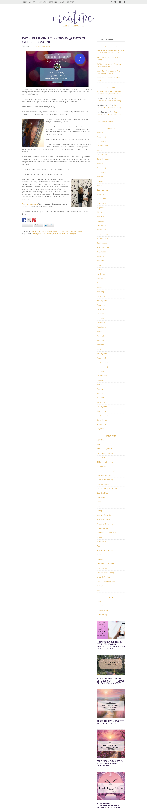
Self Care (80, 231)
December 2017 (102, 362)
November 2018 (102, 314)
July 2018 (100, 331)
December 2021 (102, 190)
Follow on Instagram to (30, 204)
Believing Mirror (37, 234)
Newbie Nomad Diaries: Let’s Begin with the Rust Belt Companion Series (110, 681)
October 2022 (102, 172)
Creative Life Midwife (73, 18)
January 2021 (101, 230)
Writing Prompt (102, 586)
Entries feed (101, 606)
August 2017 (101, 380)
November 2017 (102, 367)
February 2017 (102, 407)
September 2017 (102, 376)
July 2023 (100, 163)
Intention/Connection (69, 231)
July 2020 (100, 256)
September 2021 (102, 203)
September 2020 (103, 247)
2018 (98, 444)
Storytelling (101, 559)
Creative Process (103, 484)
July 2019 (100, 287)
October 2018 (101, 318)
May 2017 (100, 393)
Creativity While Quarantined (107, 488)
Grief (98, 506)
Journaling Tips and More (105, 524)
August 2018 (101, 327)
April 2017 (100, 398)
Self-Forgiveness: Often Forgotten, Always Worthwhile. (110, 763)
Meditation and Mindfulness (106, 533)
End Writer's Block (103, 497)
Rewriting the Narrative (105, 550)
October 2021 (101, 199)
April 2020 (100, 270)
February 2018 (102, 354)
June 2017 (100, 389)
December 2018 (102, 309)
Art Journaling (101, 458)
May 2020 (100, 265)
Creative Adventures (37, 231)
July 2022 (100, 177)
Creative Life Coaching (53, 231)
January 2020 (101, 283)
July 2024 (100, 150)
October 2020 (102, 243)
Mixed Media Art (102, 542)
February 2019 (102, 300)
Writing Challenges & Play (106, 581)
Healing (99, 511)
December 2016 (102, 415)
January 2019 (101, 305)
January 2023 (101, 168)
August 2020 (101, 252)
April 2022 (100, 181)
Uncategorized (102, 568)
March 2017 (101, 402)
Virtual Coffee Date (103, 577)
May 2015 (100, 429)
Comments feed (102, 610)
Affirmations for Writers (105, 453)
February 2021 (102, 225)
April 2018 (100, 345)
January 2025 (101, 137)
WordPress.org (102, 615)
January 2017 (101, 411)
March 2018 (101, 349)
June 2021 (100, 216)
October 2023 (102, 155)
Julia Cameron (47, 234)
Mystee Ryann (102, 119)
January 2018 (101, 358)
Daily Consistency (103, 493)
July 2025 (100, 132)
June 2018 (100, 336)
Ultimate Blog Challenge (105, 564)
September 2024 (103, 146)
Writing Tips (101, 590)
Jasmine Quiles (102, 91)
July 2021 (100, 212)
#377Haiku (100, 440)
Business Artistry (102, 466)
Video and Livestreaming (105, 573)
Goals (99, 502)
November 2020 (102, 239)
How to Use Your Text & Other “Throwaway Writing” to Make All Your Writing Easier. (111, 645)
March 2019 (101, 296)
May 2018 (100, 340)
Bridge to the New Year (105, 462)
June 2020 (100, 261)
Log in (99, 601)
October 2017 (101, 371)
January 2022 (101, 185)
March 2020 (101, 274)
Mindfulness (101, 537)
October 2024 (102, 141)
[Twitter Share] (38, 225)
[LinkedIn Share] (49, 225)
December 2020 (102, 234)
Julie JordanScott (59, 234)
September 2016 (102, 420)
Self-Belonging (71, 234)
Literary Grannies (103, 528)
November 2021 (102, 194)
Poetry (99, 546)
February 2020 (102, 278)
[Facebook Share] (27, 225)
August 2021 (101, 208)
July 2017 (100, 385)
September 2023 (103, 159)
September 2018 (102, 323)
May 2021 (100, 221)
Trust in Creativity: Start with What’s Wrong (110, 722)
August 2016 (101, 424)
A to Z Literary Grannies (105, 449)
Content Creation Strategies (106, 471)
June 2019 (100, 292)
